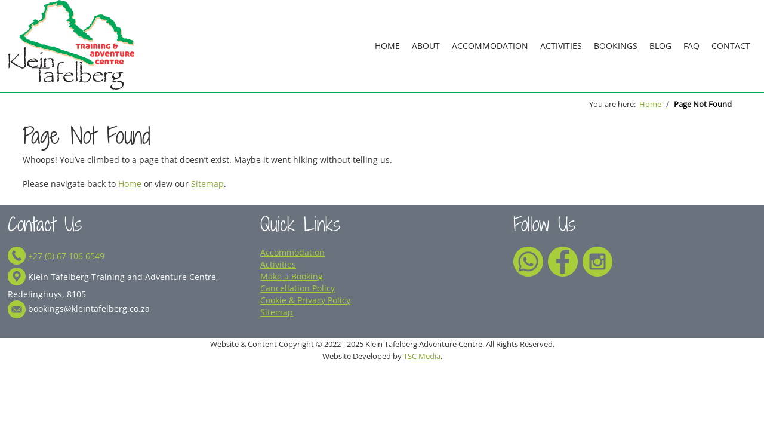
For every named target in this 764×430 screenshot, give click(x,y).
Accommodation (490, 45)
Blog (660, 45)
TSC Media (421, 356)
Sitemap (207, 183)
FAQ (691, 45)
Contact (730, 45)
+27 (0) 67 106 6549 (66, 256)
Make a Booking (291, 276)
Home (387, 45)
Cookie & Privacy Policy (305, 300)
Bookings (615, 45)
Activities (561, 45)
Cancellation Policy (297, 288)
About (426, 45)
